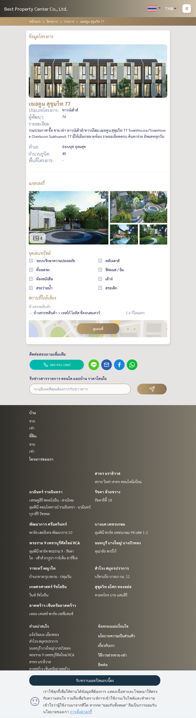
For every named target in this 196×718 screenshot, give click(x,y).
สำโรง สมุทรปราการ (112, 568)
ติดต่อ (103, 664)
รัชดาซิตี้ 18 (103, 500)
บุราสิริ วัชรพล (39, 513)
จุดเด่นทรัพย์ (40, 253)
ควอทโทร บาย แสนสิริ (111, 594)
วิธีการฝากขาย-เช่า (112, 655)
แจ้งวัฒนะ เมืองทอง (44, 634)
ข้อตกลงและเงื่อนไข (113, 626)
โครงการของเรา (41, 459)
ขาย (32, 420)
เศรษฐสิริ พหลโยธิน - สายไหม (51, 500)
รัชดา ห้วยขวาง (107, 491)
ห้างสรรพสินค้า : (40, 306)
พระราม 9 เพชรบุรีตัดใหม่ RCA (54, 542)
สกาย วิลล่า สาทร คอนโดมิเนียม (118, 481)
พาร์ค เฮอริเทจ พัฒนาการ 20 (50, 532)
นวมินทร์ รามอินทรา (46, 491)
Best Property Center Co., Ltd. (35, 9)
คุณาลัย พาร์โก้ (105, 551)
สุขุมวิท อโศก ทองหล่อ (113, 586)
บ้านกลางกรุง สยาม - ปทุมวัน (50, 576)
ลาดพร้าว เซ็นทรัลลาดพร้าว (52, 605)
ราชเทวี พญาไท (42, 568)
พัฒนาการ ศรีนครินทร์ (48, 524)
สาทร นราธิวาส (107, 473)
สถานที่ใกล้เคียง (42, 298)
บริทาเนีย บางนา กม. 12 (112, 576)
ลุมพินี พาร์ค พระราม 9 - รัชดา (51, 551)
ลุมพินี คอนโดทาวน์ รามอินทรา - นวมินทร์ (60, 506)
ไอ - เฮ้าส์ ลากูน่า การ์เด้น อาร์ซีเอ (53, 557)
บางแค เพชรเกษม (110, 524)
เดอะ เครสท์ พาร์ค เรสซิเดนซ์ (51, 613)
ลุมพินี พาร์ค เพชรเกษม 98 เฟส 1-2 (121, 532)
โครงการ (52, 21)
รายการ (69, 21)
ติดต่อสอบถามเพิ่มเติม (47, 354)
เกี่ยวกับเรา (106, 645)
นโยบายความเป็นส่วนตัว (116, 635)
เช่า (31, 427)
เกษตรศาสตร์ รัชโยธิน (48, 586)
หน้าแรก (34, 21)
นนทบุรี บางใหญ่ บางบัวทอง (118, 542)
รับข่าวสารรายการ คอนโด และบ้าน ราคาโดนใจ (68, 378)
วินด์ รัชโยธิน (38, 594)
